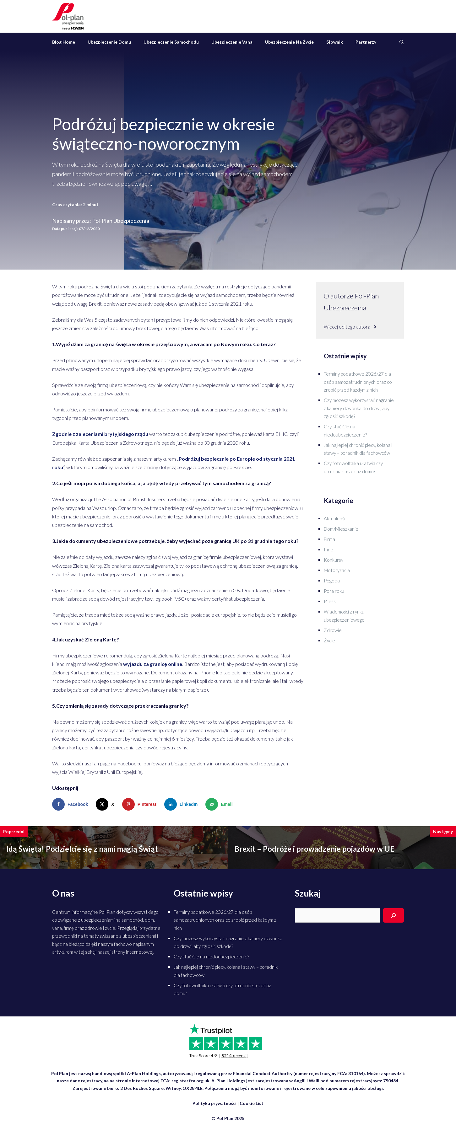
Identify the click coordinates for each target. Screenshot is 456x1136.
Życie (329, 640)
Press (330, 601)
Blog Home (63, 42)
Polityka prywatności (214, 1103)
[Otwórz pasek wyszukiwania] (401, 42)
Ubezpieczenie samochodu (171, 42)
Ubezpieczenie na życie (289, 42)
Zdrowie (333, 630)
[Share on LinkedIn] (182, 804)
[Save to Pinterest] (140, 804)
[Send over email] (220, 804)
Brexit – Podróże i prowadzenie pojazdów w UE (314, 848)
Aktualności (335, 518)
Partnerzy (366, 42)
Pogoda (332, 580)
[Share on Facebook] (71, 804)
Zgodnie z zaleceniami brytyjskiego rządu (100, 434)
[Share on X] (106, 804)
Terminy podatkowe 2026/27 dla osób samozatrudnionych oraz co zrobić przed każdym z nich (358, 382)
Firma (329, 539)
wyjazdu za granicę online (152, 664)
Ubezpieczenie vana (231, 42)
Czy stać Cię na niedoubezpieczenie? (211, 956)
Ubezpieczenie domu (109, 42)
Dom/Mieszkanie (341, 529)
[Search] (393, 915)
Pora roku (334, 591)
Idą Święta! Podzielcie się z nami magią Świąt (82, 848)
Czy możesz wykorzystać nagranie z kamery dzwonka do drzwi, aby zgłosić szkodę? (359, 408)
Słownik (334, 42)
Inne (328, 549)
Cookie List (251, 1103)
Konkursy (333, 560)
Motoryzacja (337, 570)
